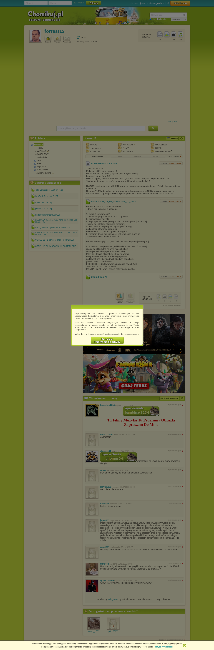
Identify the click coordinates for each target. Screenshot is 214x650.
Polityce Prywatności (163, 647)
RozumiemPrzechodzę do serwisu (107, 340)
